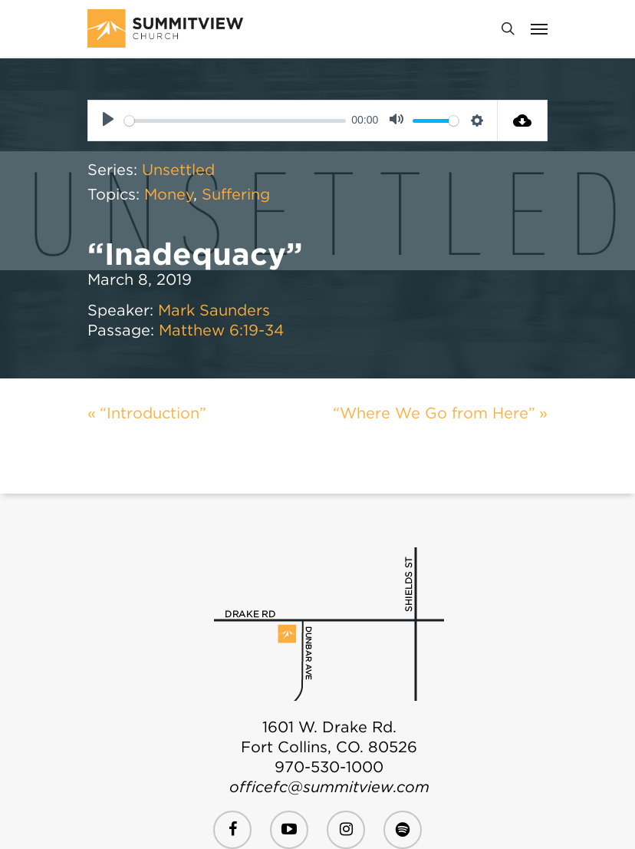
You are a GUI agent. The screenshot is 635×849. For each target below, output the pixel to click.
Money (168, 194)
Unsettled (178, 169)
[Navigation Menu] (539, 28)
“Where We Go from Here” (434, 413)
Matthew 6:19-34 (221, 330)
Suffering (236, 194)
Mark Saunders (214, 310)
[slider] (234, 121)
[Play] (108, 120)
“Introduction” (153, 413)
